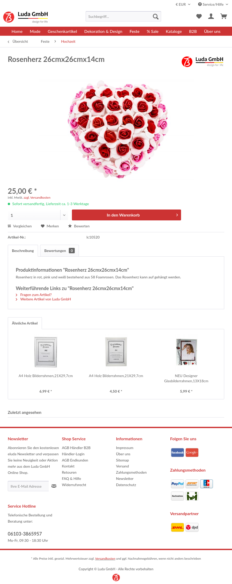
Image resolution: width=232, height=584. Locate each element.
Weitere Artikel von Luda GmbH (43, 299)
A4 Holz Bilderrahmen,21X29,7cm (46, 375)
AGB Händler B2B (76, 447)
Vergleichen (20, 226)
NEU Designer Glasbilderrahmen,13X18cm (186, 378)
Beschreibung (23, 250)
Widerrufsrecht (74, 484)
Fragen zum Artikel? (34, 294)
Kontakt (68, 466)
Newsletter (125, 478)
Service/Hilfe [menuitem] (211, 4)
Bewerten (79, 226)
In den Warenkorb (142, 214)
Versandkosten (105, 558)
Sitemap (122, 460)
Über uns (123, 454)
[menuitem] (123, 16)
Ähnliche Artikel (25, 323)
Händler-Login (73, 454)
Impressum (124, 447)
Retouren (69, 472)
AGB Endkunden (75, 460)
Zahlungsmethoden (131, 472)
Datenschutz (126, 484)
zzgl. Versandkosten (37, 197)
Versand (122, 466)
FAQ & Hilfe (71, 478)
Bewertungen (59, 250)
